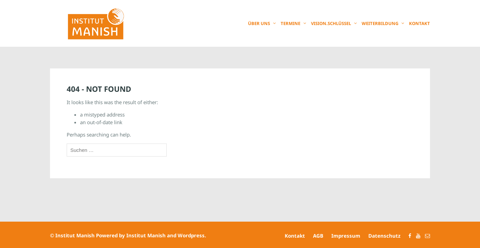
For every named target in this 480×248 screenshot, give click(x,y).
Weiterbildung (380, 23)
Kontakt (419, 23)
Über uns (259, 23)
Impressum (345, 235)
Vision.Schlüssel (331, 23)
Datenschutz (384, 235)
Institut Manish (75, 235)
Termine (290, 23)
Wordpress (191, 235)
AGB (318, 235)
